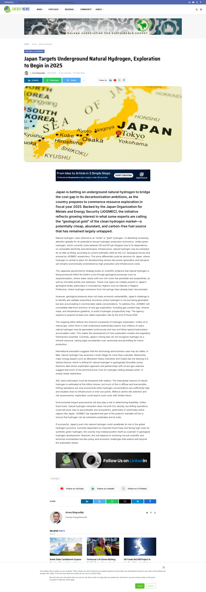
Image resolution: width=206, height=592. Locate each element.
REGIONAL (69, 9)
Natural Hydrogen (45, 44)
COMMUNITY (86, 9)
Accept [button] (139, 586)
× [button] (163, 567)
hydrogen (55, 478)
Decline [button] (151, 586)
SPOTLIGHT (53, 9)
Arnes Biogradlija (38, 73)
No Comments (65, 73)
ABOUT (99, 9)
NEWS (39, 9)
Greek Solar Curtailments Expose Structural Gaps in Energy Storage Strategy (47, 2)
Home (34, 44)
